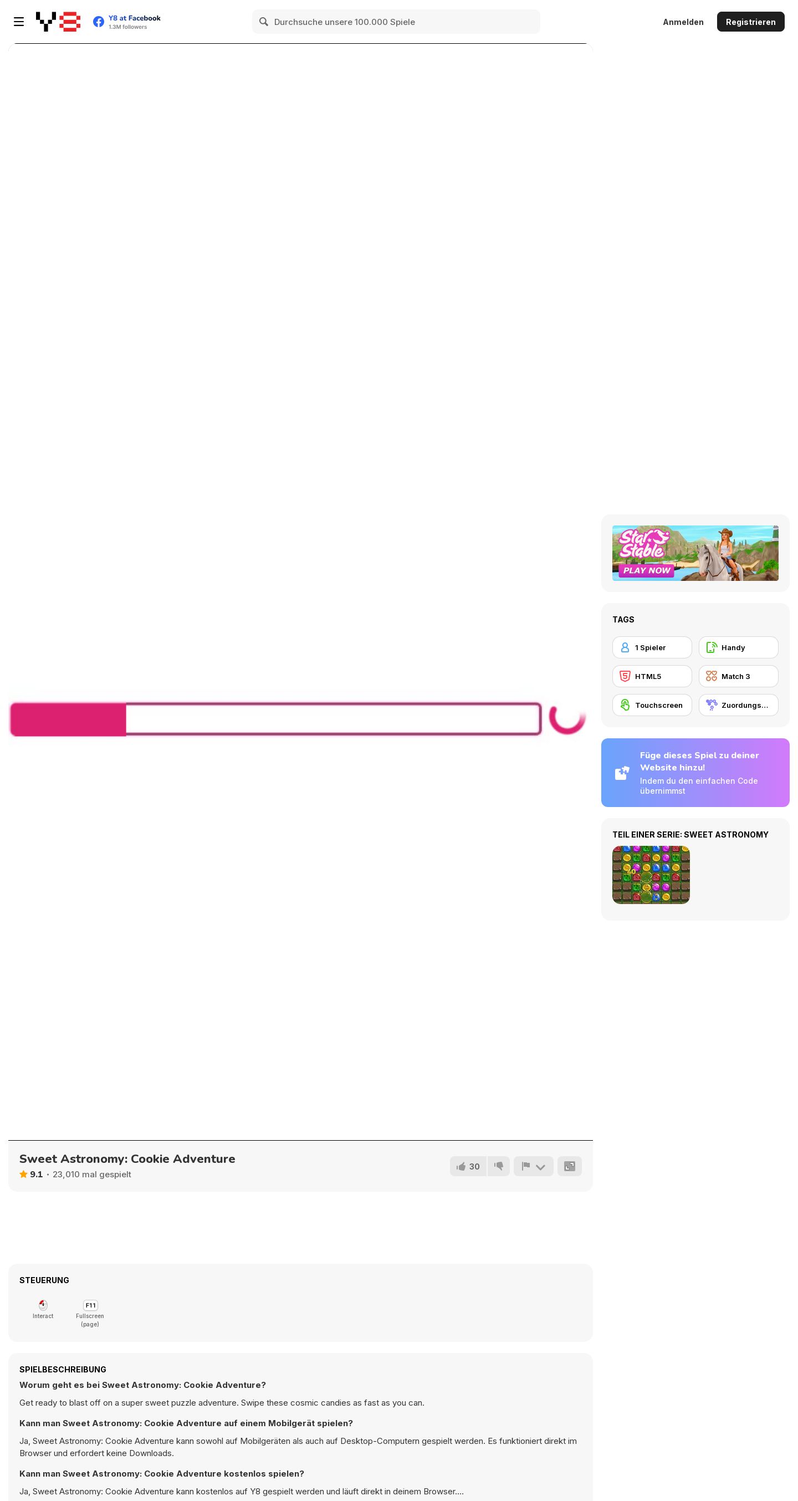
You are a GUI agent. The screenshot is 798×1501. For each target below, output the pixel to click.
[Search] (264, 21)
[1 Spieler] (652, 647)
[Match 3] (739, 676)
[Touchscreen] (652, 705)
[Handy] (739, 647)
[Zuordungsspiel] (739, 705)
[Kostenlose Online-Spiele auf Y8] (58, 22)
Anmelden (683, 22)
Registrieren (751, 22)
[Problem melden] (534, 1166)
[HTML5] (652, 676)
